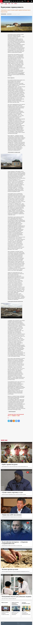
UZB (20, 1)
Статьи (6, 3)
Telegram (13, 415)
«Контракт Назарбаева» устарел (26, 603)
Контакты (3, 622)
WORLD (23, 1)
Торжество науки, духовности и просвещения (15, 603)
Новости (2, 3)
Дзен (18, 415)
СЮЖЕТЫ (16, 3)
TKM (18, 1)
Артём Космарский (12, 411)
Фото (12, 3)
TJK (16, 1)
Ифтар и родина (5, 602)
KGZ (14, 1)
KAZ (11, 1)
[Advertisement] (16, 431)
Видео (9, 3)
